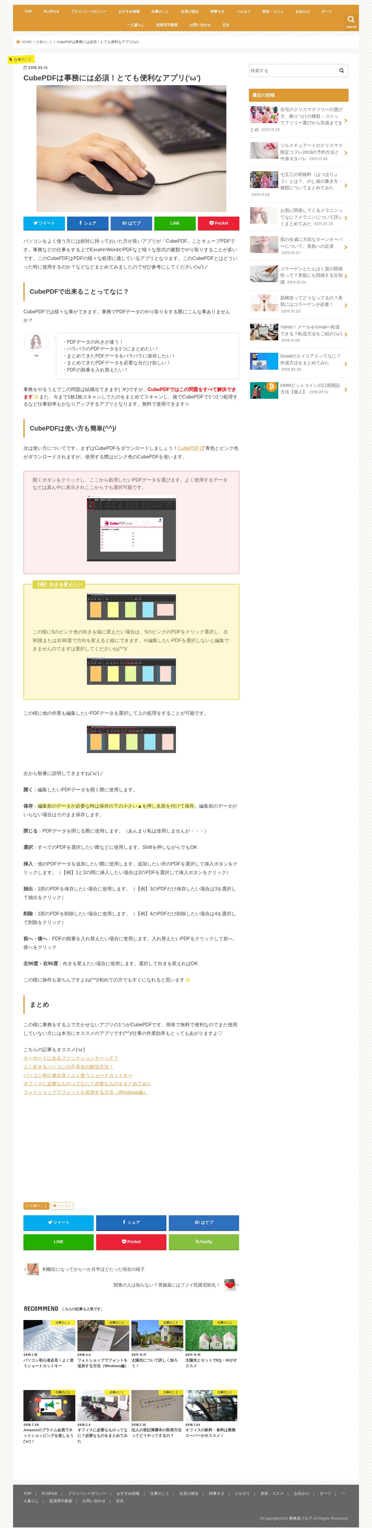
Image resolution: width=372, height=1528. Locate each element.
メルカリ (243, 11)
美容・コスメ (273, 11)
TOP (28, 11)
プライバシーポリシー (88, 11)
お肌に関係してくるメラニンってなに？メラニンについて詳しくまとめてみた (296, 215)
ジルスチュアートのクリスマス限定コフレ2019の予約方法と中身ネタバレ (296, 151)
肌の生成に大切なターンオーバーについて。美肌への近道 (296, 244)
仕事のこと (160, 11)
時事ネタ (217, 11)
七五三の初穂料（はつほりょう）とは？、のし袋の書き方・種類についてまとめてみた (296, 184)
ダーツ (326, 11)
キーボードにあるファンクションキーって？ (70, 1058)
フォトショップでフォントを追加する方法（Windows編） (85, 1092)
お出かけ (302, 11)
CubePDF (188, 448)
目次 (226, 25)
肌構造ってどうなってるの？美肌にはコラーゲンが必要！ (296, 302)
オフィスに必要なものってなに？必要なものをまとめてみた (87, 1083)
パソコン (64, 1206)
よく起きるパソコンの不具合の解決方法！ (68, 1066)
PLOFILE (51, 11)
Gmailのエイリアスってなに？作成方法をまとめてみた (295, 360)
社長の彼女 (190, 11)
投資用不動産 (167, 25)
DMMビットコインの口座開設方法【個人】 (295, 387)
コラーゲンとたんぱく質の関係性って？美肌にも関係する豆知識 (296, 273)
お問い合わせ (200, 25)
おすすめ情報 (129, 11)
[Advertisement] (131, 1145)
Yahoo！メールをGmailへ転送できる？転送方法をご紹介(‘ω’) (296, 331)
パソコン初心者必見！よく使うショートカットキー (78, 1075)
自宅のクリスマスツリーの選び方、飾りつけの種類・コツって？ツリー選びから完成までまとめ (296, 119)
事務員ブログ (300, 1519)
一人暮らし (136, 25)
